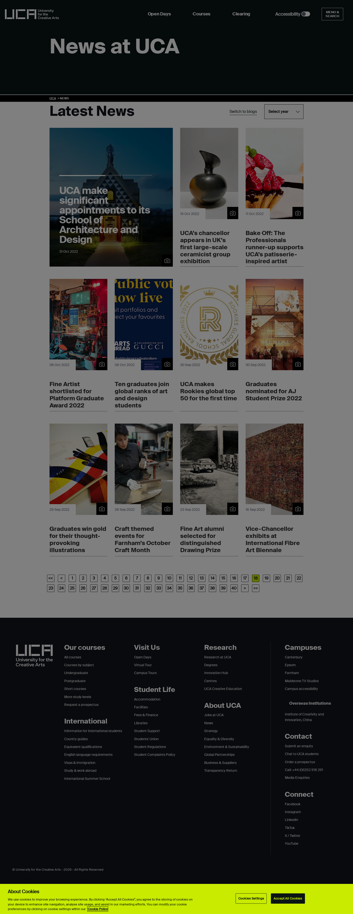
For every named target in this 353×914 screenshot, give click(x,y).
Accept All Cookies (288, 898)
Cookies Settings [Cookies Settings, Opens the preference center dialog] (251, 898)
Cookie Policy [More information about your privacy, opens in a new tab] (98, 909)
